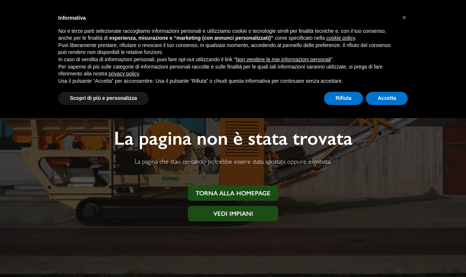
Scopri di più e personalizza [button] (103, 98)
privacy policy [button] (124, 74)
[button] (404, 17)
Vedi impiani (233, 213)
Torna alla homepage (233, 193)
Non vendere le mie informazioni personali (283, 59)
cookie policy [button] (340, 38)
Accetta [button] (387, 98)
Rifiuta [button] (344, 98)
